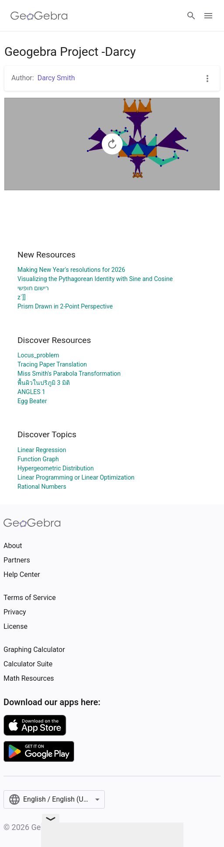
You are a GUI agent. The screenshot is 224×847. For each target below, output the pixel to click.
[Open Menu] (208, 15)
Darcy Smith (56, 78)
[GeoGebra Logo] (39, 15)
